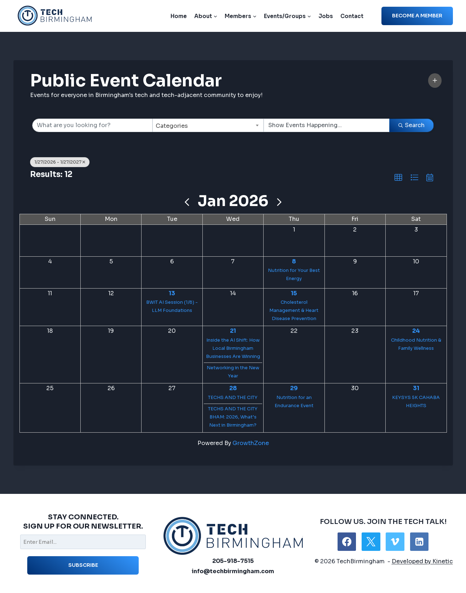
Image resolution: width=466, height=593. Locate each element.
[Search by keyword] (92, 125)
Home (179, 16)
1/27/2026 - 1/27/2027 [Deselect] (59, 162)
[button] (435, 80)
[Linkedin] (419, 541)
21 (233, 331)
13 (172, 293)
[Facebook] (347, 541)
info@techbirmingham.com (233, 571)
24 (416, 331)
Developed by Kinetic (422, 561)
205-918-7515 (233, 561)
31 (416, 388)
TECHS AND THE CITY (233, 397)
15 (294, 293)
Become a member (417, 15)
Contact (351, 16)
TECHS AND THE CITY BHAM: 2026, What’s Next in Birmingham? (233, 417)
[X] (371, 541)
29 (294, 388)
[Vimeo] (395, 541)
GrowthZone (250, 443)
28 (233, 388)
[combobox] (208, 125)
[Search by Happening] (327, 125)
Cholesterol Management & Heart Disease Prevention (293, 310)
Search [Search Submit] (411, 125)
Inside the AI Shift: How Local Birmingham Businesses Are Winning (233, 348)
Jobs (325, 16)
